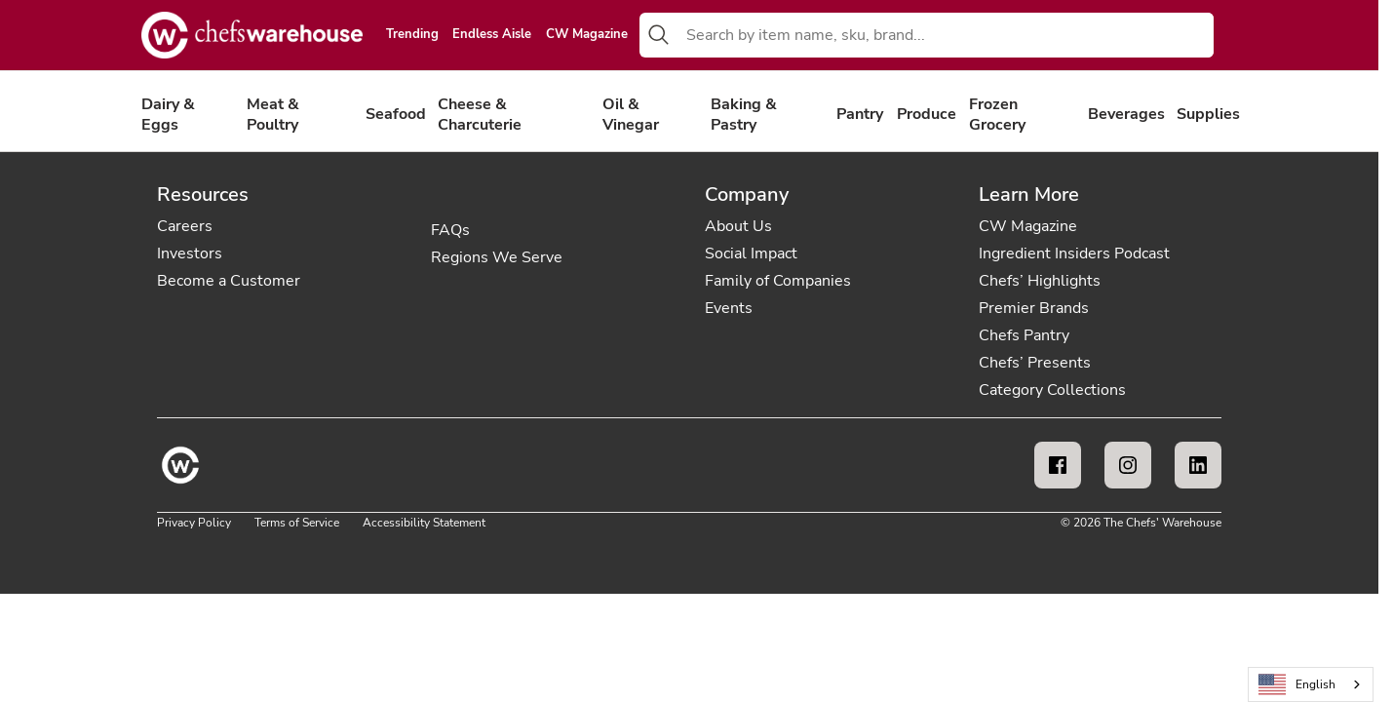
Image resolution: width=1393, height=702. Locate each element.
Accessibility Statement (424, 522)
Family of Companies (778, 281)
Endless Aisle (491, 35)
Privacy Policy (194, 522)
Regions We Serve (496, 257)
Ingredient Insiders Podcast (1074, 253)
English (1297, 685)
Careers (185, 226)
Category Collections (1052, 390)
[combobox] (946, 35)
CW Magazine (587, 35)
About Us (738, 226)
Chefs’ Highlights (1040, 281)
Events (729, 308)
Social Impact (751, 253)
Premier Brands (1034, 308)
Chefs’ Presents (1035, 362)
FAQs (450, 230)
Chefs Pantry (1024, 335)
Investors (189, 253)
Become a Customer (228, 281)
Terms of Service (296, 522)
